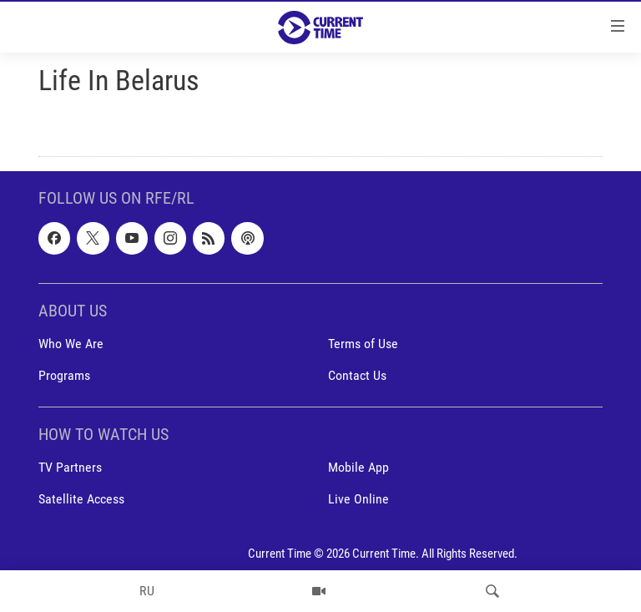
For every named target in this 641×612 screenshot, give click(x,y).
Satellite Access (81, 500)
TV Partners (70, 467)
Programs (64, 375)
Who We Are (70, 344)
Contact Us (357, 375)
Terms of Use (363, 344)
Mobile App (358, 467)
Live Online (358, 500)
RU (146, 591)
